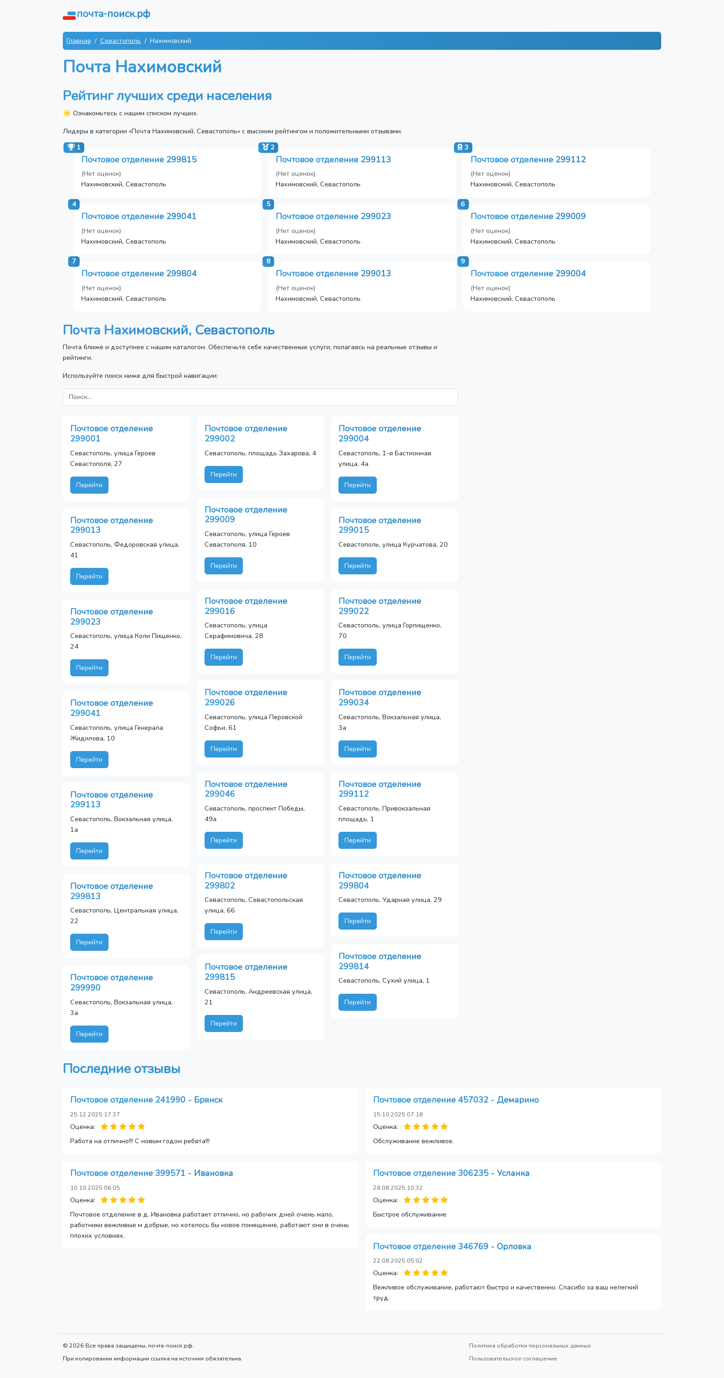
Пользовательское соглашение (513, 1358)
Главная (78, 40)
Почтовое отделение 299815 (139, 159)
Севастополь (120, 40)
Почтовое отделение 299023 (333, 216)
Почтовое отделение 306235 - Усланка (451, 1173)
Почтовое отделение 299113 (333, 159)
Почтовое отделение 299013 (333, 273)
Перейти (89, 484)
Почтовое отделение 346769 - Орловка (452, 1246)
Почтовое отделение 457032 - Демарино (456, 1099)
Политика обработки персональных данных (530, 1345)
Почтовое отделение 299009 (528, 216)
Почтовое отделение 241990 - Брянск (146, 1099)
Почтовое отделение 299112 (528, 159)
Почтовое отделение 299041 (139, 216)
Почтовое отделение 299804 (139, 273)
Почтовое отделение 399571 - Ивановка (151, 1173)
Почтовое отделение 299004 (528, 273)
